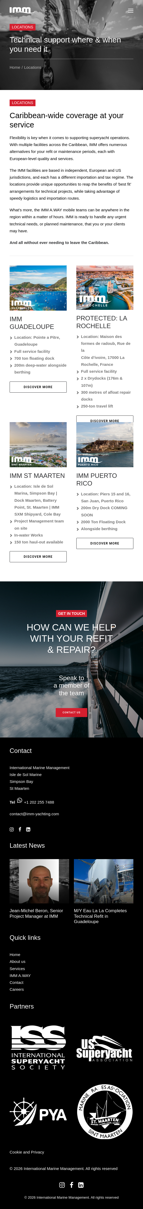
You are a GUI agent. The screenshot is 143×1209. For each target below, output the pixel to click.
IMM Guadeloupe (32, 322)
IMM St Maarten (37, 475)
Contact (16, 982)
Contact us (71, 712)
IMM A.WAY (20, 975)
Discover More (38, 387)
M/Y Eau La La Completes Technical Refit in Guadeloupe (100, 916)
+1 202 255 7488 (39, 802)
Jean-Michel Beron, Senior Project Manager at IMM (36, 913)
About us (17, 961)
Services (17, 968)
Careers (17, 989)
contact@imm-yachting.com (34, 814)
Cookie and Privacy (27, 1152)
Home (15, 67)
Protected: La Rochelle (101, 322)
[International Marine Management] (22, 10)
